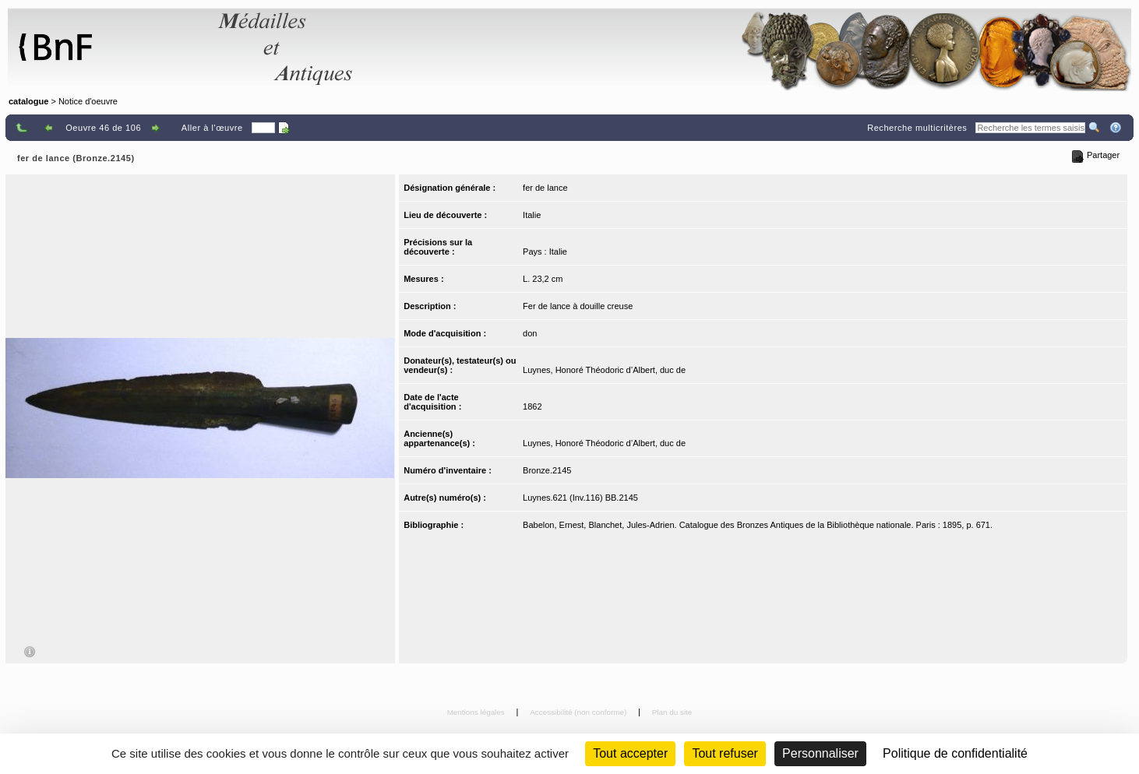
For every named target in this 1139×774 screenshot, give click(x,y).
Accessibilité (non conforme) (579, 712)
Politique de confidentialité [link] (955, 753)
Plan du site (672, 712)
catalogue (28, 101)
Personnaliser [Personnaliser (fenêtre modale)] (820, 753)
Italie (532, 215)
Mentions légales (477, 712)
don (530, 333)
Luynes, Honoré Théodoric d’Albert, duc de (604, 370)
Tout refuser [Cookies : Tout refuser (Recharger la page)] (724, 753)
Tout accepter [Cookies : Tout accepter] (630, 753)
